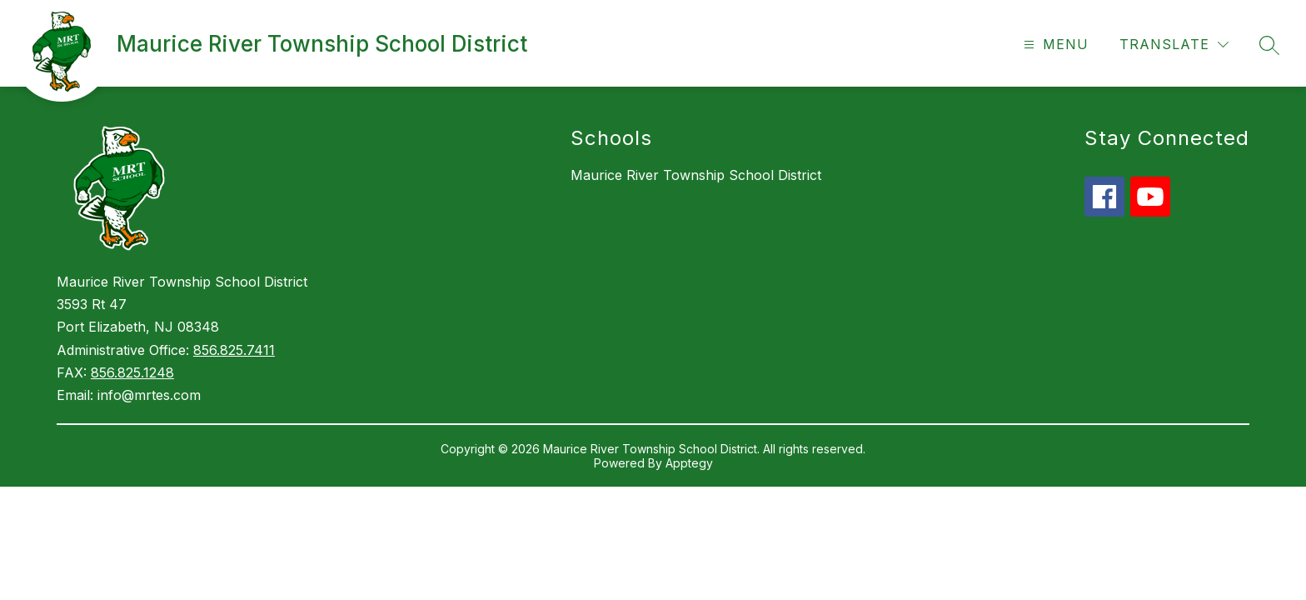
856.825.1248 (132, 372)
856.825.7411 (234, 350)
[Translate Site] (1174, 44)
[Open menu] (1054, 44)
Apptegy (689, 463)
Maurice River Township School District (696, 175)
